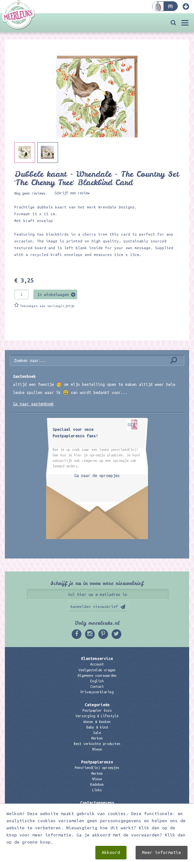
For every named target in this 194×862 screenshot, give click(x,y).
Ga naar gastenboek (33, 403)
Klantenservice (97, 658)
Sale (97, 733)
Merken (97, 738)
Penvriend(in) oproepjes (97, 768)
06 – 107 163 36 (97, 819)
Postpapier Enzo (97, 710)
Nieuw (97, 749)
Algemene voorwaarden (97, 675)
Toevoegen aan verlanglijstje (47, 306)
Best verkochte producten (97, 744)
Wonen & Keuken (97, 722)
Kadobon (97, 784)
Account (97, 664)
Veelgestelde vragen (97, 670)
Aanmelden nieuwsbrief (94, 606)
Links (97, 790)
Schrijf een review (72, 193)
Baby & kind (97, 727)
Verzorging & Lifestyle (97, 716)
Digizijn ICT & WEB (131, 856)
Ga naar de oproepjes (97, 475)
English (97, 681)
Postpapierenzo (97, 762)
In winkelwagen (53, 294)
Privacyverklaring (97, 692)
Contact (97, 686)
